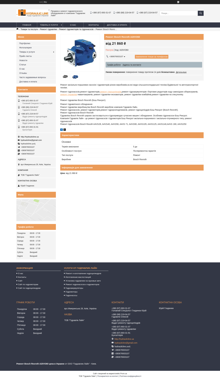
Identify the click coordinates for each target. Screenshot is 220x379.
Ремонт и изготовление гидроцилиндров (83, 273)
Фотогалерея (25, 47)
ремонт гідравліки (68, 94)
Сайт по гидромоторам (28, 284)
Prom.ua (123, 374)
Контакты (93, 25)
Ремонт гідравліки (48, 29)
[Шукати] (201, 13)
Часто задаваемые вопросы (32, 77)
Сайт (20, 281)
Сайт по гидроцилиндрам (29, 288)
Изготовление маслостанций (78, 277)
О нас (73, 25)
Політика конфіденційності (130, 376)
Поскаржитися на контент (107, 376)
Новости (23, 60)
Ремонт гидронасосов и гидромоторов (82, 284)
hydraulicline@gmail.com (31, 140)
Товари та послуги (29, 29)
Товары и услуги (49, 25)
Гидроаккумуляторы (74, 288)
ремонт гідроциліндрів (110, 92)
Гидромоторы (71, 292)
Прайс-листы (25, 56)
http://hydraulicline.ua (30, 137)
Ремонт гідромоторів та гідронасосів (76, 29)
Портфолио (24, 43)
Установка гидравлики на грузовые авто (83, 281)
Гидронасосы (71, 295)
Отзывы (23, 73)
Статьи (22, 64)
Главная (26, 25)
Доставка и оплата (117, 25)
